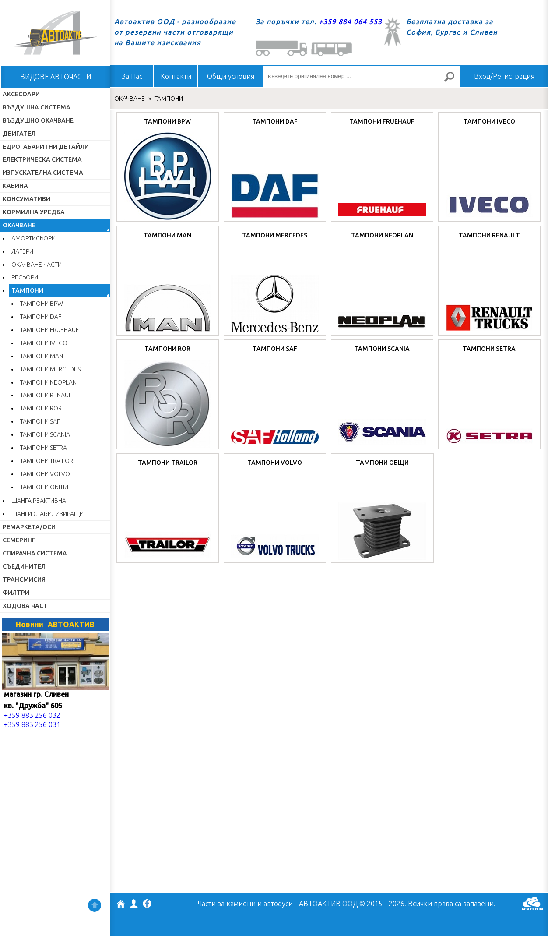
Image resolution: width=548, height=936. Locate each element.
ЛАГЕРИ (22, 251)
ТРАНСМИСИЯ (24, 579)
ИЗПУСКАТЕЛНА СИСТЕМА (43, 172)
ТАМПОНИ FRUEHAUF (49, 329)
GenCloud (532, 903)
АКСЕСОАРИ (21, 94)
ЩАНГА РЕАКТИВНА (38, 500)
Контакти (176, 76)
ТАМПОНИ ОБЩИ (44, 487)
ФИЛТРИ (16, 592)
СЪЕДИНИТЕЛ (24, 566)
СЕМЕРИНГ (19, 540)
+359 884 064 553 (350, 21)
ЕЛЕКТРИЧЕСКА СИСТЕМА (42, 159)
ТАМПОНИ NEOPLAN (48, 382)
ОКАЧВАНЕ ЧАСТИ (36, 264)
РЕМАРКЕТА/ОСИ (29, 526)
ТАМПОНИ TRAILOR (46, 460)
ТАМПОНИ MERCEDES (50, 369)
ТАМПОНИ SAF (40, 421)
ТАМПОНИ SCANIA (45, 434)
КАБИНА (15, 185)
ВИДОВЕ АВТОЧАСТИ (55, 77)
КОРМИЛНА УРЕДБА (34, 211)
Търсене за (453, 80)
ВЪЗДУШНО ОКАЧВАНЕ (38, 120)
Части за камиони (227, 904)
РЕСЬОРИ (24, 277)
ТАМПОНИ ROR (41, 408)
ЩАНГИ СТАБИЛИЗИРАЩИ (47, 513)
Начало (55, 33)
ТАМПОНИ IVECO (43, 342)
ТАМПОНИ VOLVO (45, 473)
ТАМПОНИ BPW (41, 303)
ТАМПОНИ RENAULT (47, 395)
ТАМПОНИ (27, 290)
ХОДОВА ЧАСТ (25, 605)
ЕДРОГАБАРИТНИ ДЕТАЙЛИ (46, 146)
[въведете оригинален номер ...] (361, 76)
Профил (134, 903)
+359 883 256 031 (32, 724)
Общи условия (230, 76)
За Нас (132, 76)
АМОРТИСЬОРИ (33, 238)
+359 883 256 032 (32, 715)
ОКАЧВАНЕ (19, 225)
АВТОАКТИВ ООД (120, 905)
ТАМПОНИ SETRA (43, 447)
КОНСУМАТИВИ (26, 198)
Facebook (147, 904)
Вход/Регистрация (504, 76)
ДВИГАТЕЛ (19, 133)
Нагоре (94, 905)
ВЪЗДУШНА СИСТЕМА (36, 107)
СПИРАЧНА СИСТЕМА (35, 553)
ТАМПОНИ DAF (40, 316)
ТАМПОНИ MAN (41, 356)
